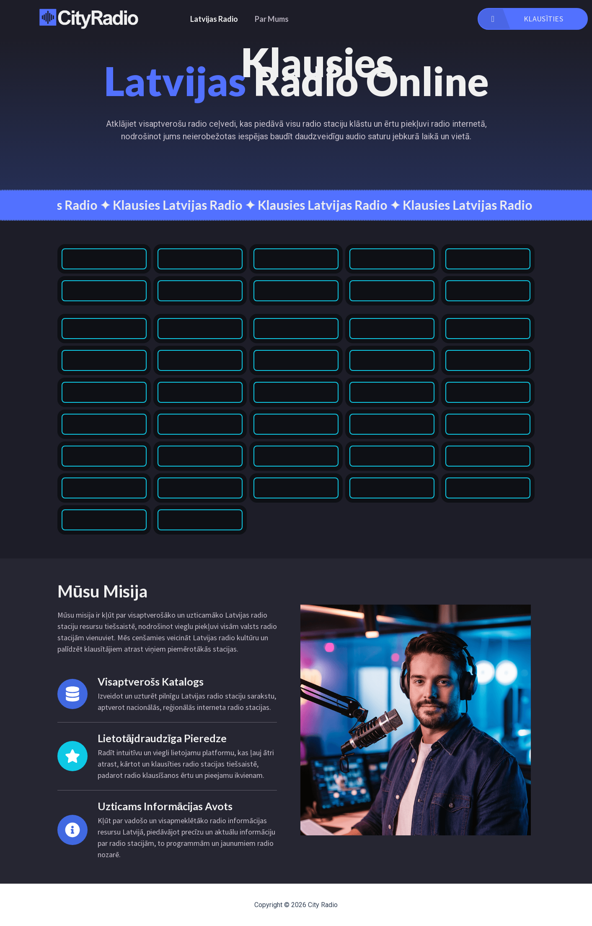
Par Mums (272, 18)
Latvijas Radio (214, 18)
